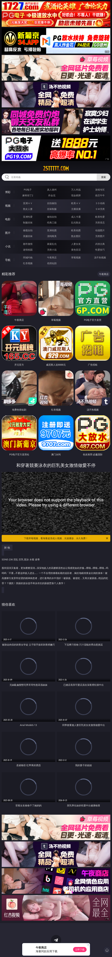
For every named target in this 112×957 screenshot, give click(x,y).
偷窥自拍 (28, 230)
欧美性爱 (100, 216)
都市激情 (28, 243)
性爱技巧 (100, 249)
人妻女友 (76, 243)
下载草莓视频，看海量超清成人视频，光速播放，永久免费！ (66, 538)
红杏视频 (28, 263)
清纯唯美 (52, 236)
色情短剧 (52, 263)
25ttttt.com (56, 168)
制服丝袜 (28, 222)
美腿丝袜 (28, 236)
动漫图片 (100, 230)
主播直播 (76, 209)
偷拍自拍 (52, 216)
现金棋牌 (76, 195)
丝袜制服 (52, 209)
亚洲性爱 (28, 216)
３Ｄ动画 (100, 203)
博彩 (8, 192)
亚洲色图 (52, 230)
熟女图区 (76, 236)
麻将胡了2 (27, 195)
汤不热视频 (100, 257)
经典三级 (52, 222)
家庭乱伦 (52, 243)
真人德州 (52, 189)
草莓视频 (76, 257)
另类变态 (100, 222)
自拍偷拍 (52, 203)
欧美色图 (76, 230)
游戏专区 (100, 189)
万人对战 (76, 189)
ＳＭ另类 (100, 209)
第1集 (7, 547)
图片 (8, 233)
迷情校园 (28, 249)
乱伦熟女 (76, 222)
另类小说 (52, 249)
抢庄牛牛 (100, 195)
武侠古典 (100, 243)
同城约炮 (28, 257)
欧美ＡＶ (76, 203)
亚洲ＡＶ (28, 203)
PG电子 (28, 189)
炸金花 (51, 195)
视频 (8, 205)
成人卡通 (76, 216)
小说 (8, 246)
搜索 (103, 177)
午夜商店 (52, 257)
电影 (8, 219)
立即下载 (80, 949)
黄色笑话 (76, 249)
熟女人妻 (28, 209)
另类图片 (100, 236)
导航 (8, 260)
